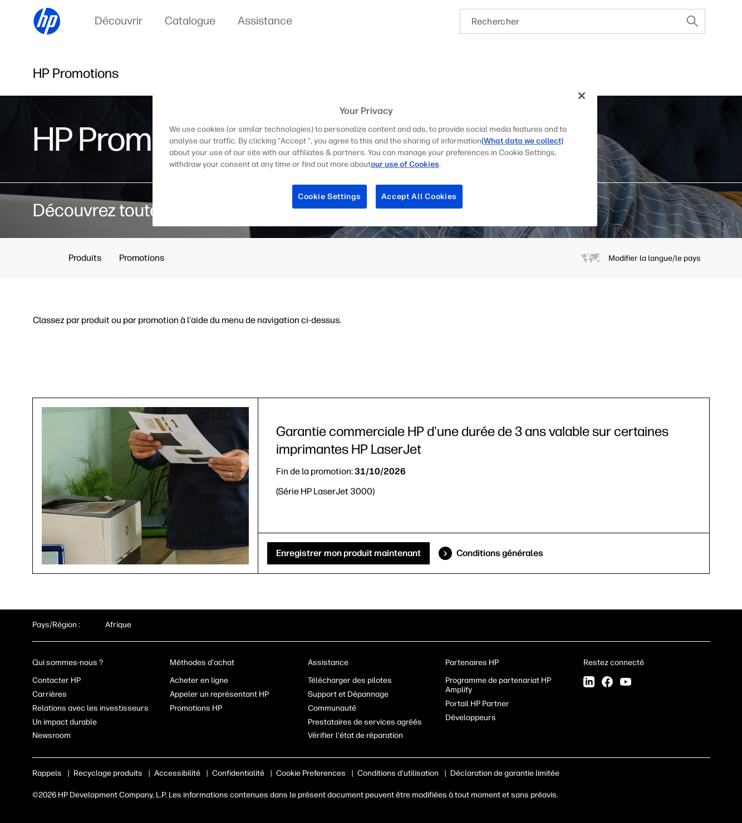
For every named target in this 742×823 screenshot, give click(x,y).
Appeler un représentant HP (219, 694)
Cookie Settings (329, 196)
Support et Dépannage (348, 694)
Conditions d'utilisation (398, 773)
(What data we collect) (522, 141)
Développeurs (471, 717)
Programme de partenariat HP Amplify (498, 685)
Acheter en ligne (199, 680)
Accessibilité (177, 773)
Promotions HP (196, 708)
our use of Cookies (405, 164)
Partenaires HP (472, 662)
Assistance (328, 662)
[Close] (581, 95)
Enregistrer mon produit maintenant (348, 553)
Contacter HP (56, 680)
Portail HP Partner (477, 703)
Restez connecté (614, 662)
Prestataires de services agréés (365, 722)
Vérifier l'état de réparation (355, 735)
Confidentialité (238, 773)
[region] (375, 154)
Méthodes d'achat (202, 662)
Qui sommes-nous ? (67, 662)
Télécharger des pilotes (350, 680)
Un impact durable (64, 722)
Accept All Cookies (419, 196)
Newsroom (51, 735)
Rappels (47, 773)
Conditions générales (499, 553)
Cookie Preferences (311, 773)
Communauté (332, 708)
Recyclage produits (107, 773)
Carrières (49, 694)
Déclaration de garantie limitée (504, 773)
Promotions (141, 257)
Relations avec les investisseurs (90, 708)
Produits (84, 257)
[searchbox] (570, 21)
